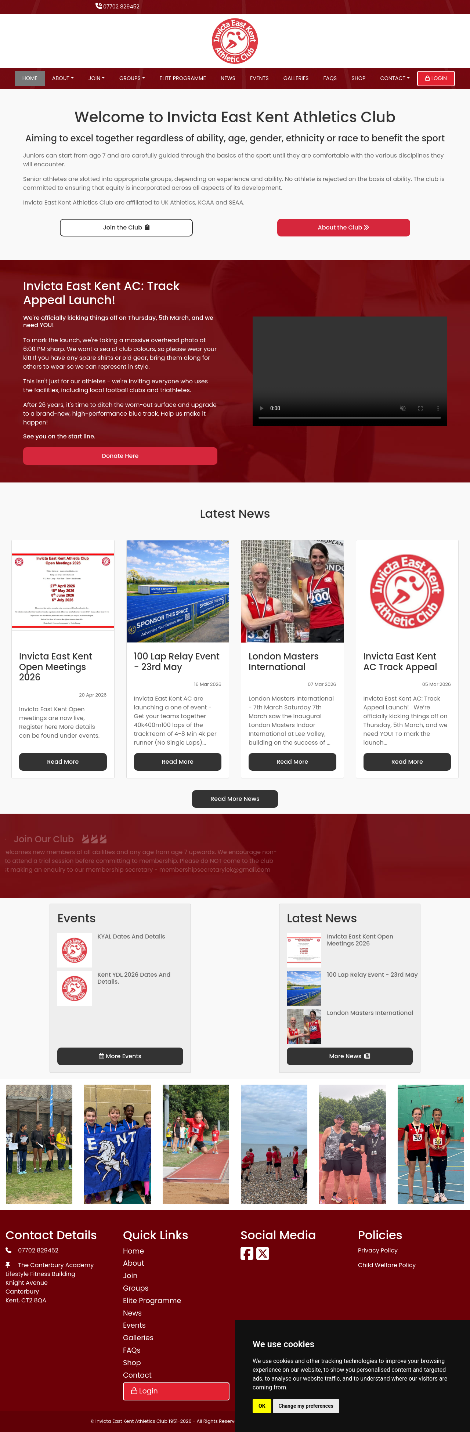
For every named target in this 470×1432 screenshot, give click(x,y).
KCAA (206, 202)
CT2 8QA (33, 1300)
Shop (358, 78)
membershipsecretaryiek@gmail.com (132, 869)
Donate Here (120, 456)
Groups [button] (130, 78)
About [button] (60, 78)
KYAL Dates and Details (131, 936)
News (228, 78)
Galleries (296, 78)
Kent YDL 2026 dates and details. (133, 978)
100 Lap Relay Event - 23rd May (372, 974)
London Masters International (370, 1013)
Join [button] (94, 78)
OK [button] (261, 1406)
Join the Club (126, 227)
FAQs (330, 78)
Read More (63, 761)
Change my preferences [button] (306, 1406)
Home (29, 78)
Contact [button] (392, 78)
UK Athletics (178, 202)
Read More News (235, 799)
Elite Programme (183, 78)
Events (259, 78)
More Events (120, 1056)
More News (349, 1056)
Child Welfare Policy (387, 1265)
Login (436, 78)
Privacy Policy (378, 1250)
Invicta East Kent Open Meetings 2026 (360, 940)
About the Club (344, 227)
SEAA (236, 202)
